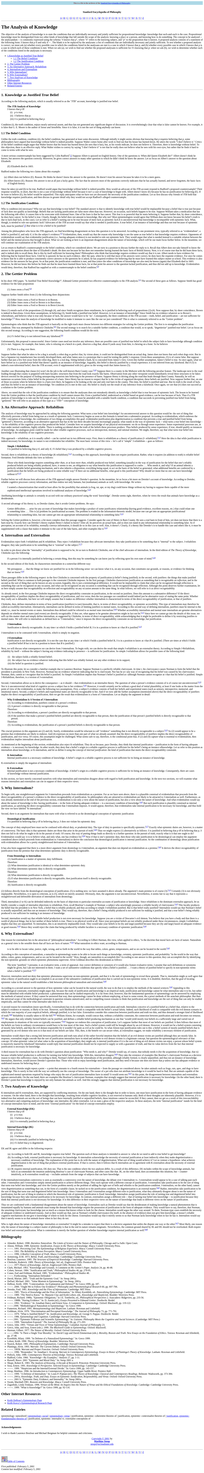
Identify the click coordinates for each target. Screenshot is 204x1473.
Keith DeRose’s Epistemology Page (24, 1400)
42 (3, 1018)
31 (169, 890)
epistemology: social (38, 1416)
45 (130, 1074)
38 (105, 981)
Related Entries (14, 85)
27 (147, 826)
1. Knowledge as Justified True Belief (30, 95)
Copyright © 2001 (100, 1438)
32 (176, 904)
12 (70, 454)
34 (145, 926)
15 (122, 514)
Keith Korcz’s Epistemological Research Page (29, 1403)
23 (200, 682)
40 (11, 1015)
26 (141, 802)
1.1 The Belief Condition (25, 58)
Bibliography (13, 80)
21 (142, 613)
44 (116, 1054)
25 (166, 730)
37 (34, 970)
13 (19, 473)
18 (154, 558)
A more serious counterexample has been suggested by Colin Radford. (35, 155)
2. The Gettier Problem (18, 64)
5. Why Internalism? (17, 72)
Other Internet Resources (19, 83)
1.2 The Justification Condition (28, 61)
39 (171, 987)
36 (168, 948)
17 (80, 544)
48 (146, 1229)
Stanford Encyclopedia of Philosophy (115, 3)
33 (19, 926)
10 (95, 370)
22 (140, 627)
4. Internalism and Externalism (22, 69)
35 (72, 942)
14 (89, 490)
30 (159, 847)
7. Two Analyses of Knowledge (22, 77)
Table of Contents (13, 1461)
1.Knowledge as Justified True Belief (25, 55)
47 (177, 1223)
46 (158, 1188)
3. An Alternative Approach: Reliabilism (26, 66)
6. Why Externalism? (17, 75)
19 (23, 571)
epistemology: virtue (60, 1416)
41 (55, 1015)
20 (115, 609)
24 (85, 685)
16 (106, 528)
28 (95, 830)
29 (83, 836)
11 (159, 437)
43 (64, 1021)
